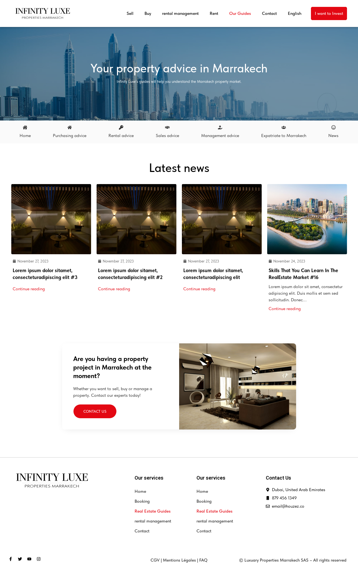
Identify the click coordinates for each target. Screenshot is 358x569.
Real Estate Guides (153, 511)
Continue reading (29, 288)
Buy (147, 13)
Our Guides (240, 13)
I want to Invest (329, 13)
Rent (214, 13)
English (294, 13)
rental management (180, 13)
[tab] (25, 132)
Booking (142, 501)
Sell (130, 13)
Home (140, 491)
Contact (269, 13)
